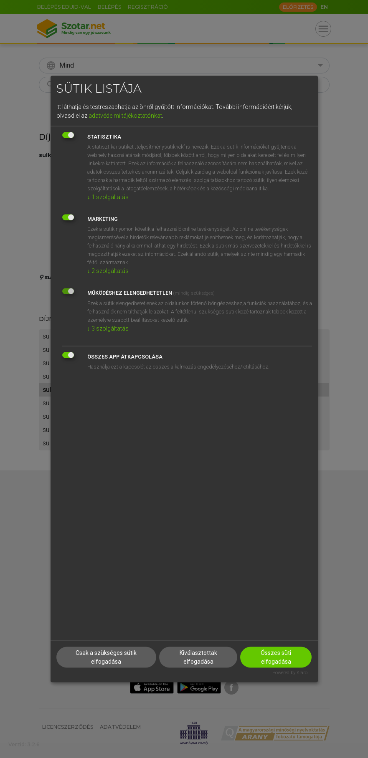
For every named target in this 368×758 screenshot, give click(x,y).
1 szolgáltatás (108, 196)
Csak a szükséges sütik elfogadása (106, 657)
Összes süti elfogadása (276, 657)
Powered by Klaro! (290, 672)
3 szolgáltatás (108, 328)
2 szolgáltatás (108, 270)
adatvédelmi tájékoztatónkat (125, 115)
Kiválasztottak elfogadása (198, 657)
